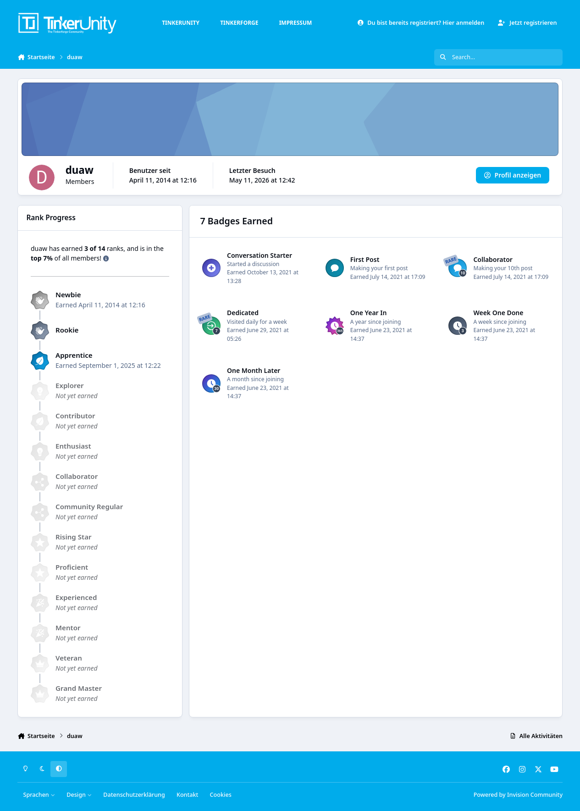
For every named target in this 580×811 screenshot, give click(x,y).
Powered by (518, 795)
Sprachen (39, 795)
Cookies (221, 795)
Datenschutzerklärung (134, 795)
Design (79, 795)
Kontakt (187, 795)
